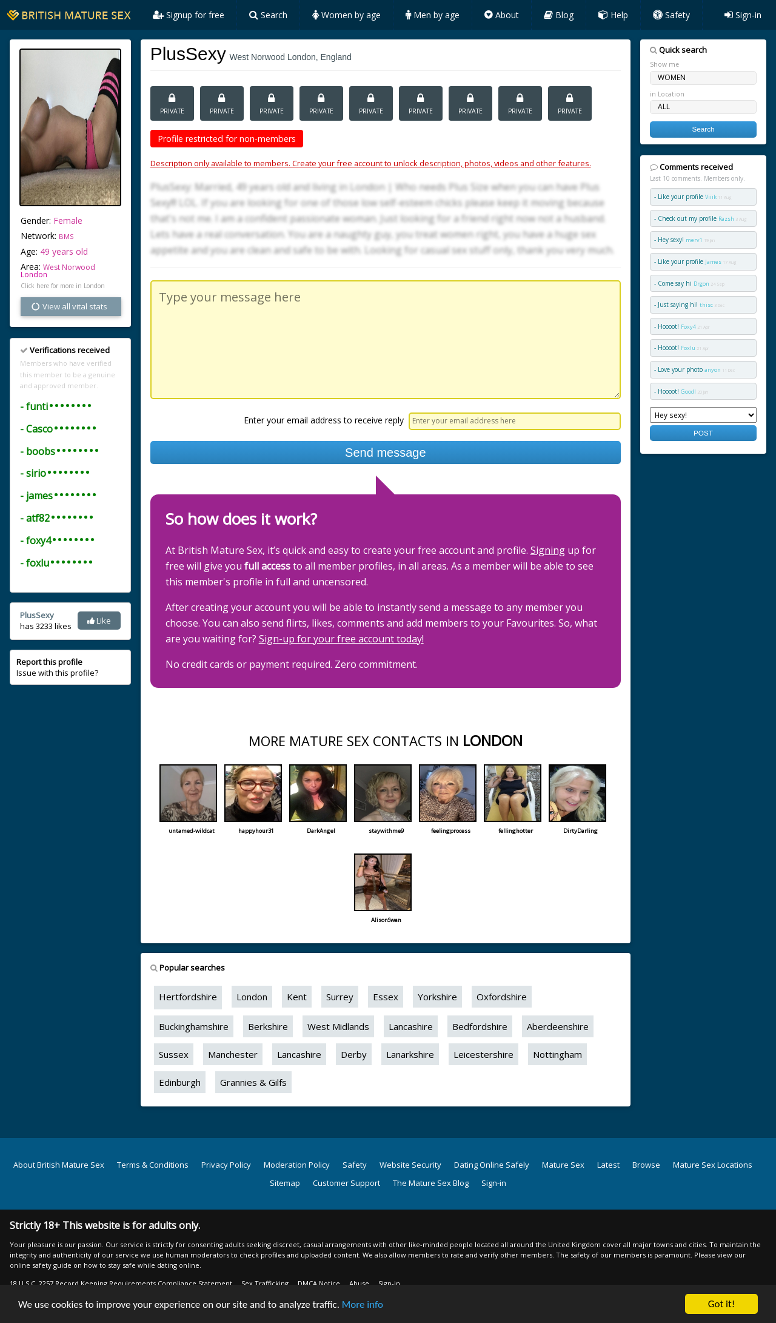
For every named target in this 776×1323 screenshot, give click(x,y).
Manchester (233, 1054)
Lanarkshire (410, 1054)
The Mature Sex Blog (431, 1182)
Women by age (346, 15)
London (34, 274)
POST (703, 433)
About (501, 15)
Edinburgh (180, 1082)
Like (99, 620)
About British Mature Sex (58, 1164)
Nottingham (557, 1054)
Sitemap (285, 1182)
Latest (608, 1164)
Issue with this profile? (57, 667)
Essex (385, 997)
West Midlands (338, 1026)
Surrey (339, 997)
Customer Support (346, 1182)
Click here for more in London (63, 285)
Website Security (410, 1164)
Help (613, 15)
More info (362, 1304)
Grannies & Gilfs (253, 1082)
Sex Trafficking (265, 1283)
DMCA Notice (319, 1283)
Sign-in (742, 15)
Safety (671, 15)
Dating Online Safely (491, 1164)
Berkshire (268, 1026)
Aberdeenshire (558, 1026)
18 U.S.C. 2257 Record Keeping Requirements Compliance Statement (121, 1283)
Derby (354, 1054)
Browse (646, 1164)
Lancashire (411, 1026)
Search (268, 15)
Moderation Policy (297, 1164)
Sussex (174, 1054)
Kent (297, 997)
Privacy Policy (226, 1164)
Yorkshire (437, 997)
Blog (559, 15)
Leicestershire (483, 1054)
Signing (547, 550)
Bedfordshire (479, 1026)
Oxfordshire (502, 997)
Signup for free (188, 15)
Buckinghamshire (194, 1026)
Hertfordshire (188, 997)
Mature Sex (563, 1164)
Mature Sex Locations (712, 1164)
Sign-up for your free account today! (341, 638)
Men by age (433, 15)
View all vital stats (68, 306)
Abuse (359, 1283)
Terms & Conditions (153, 1164)
